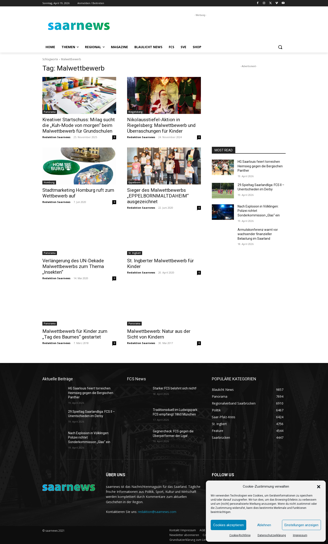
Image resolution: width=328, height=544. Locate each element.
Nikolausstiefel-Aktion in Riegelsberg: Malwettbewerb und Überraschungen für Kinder (161, 125)
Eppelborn (134, 182)
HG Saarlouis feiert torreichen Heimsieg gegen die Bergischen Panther (260, 166)
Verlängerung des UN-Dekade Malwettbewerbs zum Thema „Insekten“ (73, 266)
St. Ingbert (134, 253)
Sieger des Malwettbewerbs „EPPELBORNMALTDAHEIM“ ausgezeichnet (158, 195)
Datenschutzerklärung (272, 535)
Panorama (50, 111)
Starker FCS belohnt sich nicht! (174, 388)
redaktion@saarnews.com (157, 512)
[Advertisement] (198, 28)
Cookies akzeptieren (228, 525)
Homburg (49, 182)
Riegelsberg (135, 111)
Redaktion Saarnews (56, 137)
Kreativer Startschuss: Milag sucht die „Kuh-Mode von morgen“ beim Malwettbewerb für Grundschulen (78, 125)
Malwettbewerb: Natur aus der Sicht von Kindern (158, 334)
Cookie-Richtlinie (240, 535)
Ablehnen (264, 525)
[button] (318, 486)
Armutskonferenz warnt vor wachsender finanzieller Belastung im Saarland (258, 234)
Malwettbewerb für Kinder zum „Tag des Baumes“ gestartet (74, 334)
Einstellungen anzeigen (301, 525)
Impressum (300, 535)
